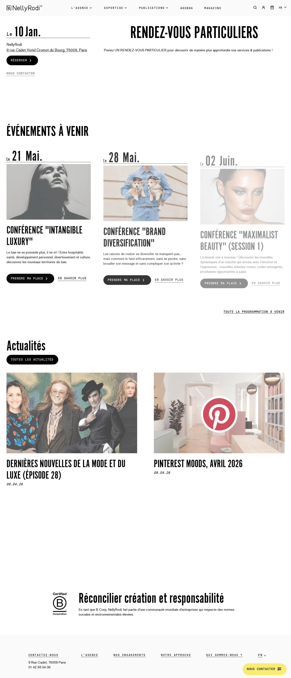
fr (280, 7)
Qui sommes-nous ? (224, 655)
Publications (154, 8)
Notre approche (176, 655)
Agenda (186, 8)
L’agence (89, 655)
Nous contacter (264, 669)
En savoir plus (72, 284)
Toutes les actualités (32, 359)
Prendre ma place (30, 284)
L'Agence (82, 8)
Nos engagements (130, 655)
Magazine (212, 8)
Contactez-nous (43, 655)
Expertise (116, 8)
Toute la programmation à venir (254, 312)
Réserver (22, 60)
